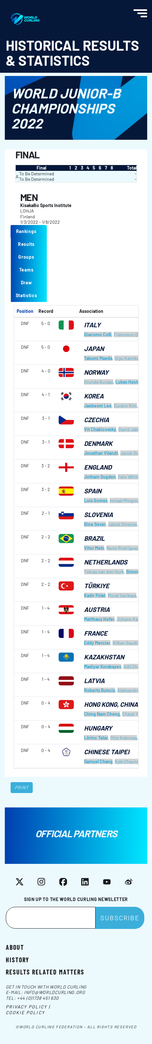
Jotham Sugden (100, 477)
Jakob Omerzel (122, 524)
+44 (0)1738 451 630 (37, 998)
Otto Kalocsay (123, 737)
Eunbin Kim (125, 405)
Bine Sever (95, 524)
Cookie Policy (25, 1012)
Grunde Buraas (98, 382)
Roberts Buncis (99, 690)
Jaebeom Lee (98, 405)
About (15, 946)
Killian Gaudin (126, 643)
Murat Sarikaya (122, 595)
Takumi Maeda (98, 358)
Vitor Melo (94, 548)
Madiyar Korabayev (102, 666)
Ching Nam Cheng (102, 714)
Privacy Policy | (28, 1006)
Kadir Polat (95, 595)
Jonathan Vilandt (101, 453)
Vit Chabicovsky (100, 429)
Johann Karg (129, 619)
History (17, 959)
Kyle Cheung (127, 761)
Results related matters (45, 971)
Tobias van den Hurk (104, 571)
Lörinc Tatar (96, 737)
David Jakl (128, 429)
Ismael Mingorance (128, 500)
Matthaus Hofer (99, 619)
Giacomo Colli (98, 334)
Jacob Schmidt (135, 453)
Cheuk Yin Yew (136, 714)
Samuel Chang (98, 761)
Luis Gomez (95, 500)
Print (22, 787)
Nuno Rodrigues (122, 548)
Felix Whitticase (133, 477)
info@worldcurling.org (54, 992)
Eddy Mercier (97, 643)
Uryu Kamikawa (129, 358)
